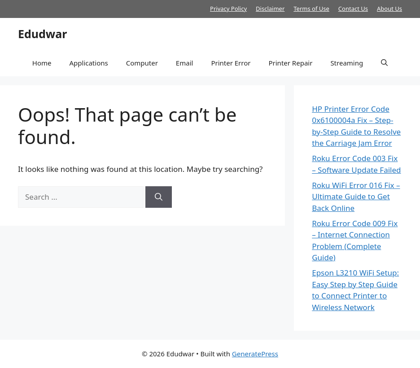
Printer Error (230, 62)
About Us (389, 8)
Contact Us (353, 8)
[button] (384, 62)
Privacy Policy (228, 8)
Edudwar (42, 33)
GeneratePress (255, 353)
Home (42, 62)
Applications (88, 62)
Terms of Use (311, 8)
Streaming (346, 62)
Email (184, 62)
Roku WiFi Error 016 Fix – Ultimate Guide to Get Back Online (356, 196)
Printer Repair (290, 62)
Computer (142, 62)
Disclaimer (270, 8)
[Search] (158, 197)
